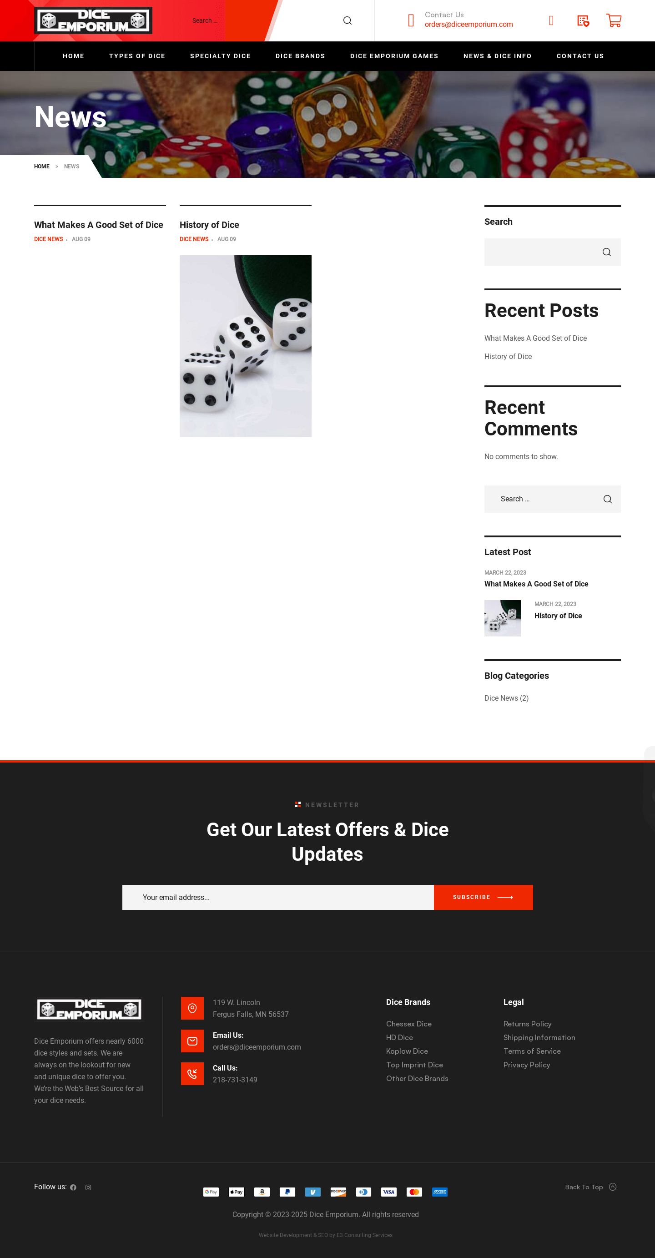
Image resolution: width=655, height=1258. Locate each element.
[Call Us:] (192, 1073)
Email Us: (228, 1035)
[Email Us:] (192, 1041)
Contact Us (444, 14)
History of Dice (209, 225)
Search (498, 221)
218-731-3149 (235, 1080)
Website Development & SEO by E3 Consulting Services (326, 1235)
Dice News (48, 239)
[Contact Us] (411, 20)
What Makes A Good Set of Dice (98, 225)
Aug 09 (81, 239)
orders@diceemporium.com (469, 24)
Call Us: (225, 1068)
